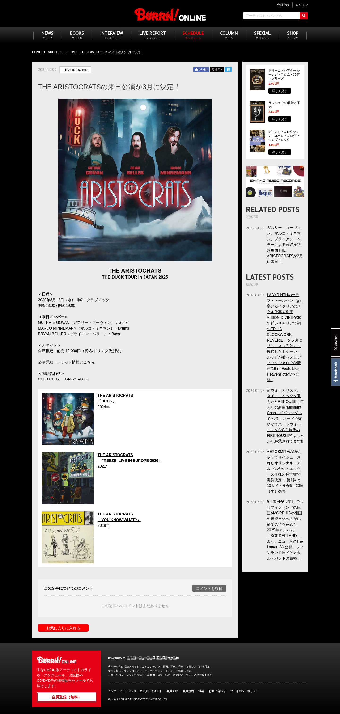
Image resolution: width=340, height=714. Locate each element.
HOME (36, 52)
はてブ (228, 69)
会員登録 (172, 691)
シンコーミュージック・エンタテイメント (153, 658)
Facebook (335, 372)
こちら (89, 362)
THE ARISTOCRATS (75, 70)
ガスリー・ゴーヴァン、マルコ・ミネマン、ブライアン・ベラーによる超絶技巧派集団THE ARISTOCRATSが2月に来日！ (285, 245)
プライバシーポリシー (244, 691)
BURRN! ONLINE (170, 14)
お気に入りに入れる (63, 628)
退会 (201, 691)
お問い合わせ (217, 691)
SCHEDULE (56, 52)
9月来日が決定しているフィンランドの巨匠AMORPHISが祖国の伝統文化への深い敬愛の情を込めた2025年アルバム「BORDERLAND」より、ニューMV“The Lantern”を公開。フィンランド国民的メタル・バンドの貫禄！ (285, 530)
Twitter (217, 69)
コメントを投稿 (209, 589)
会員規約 (188, 691)
